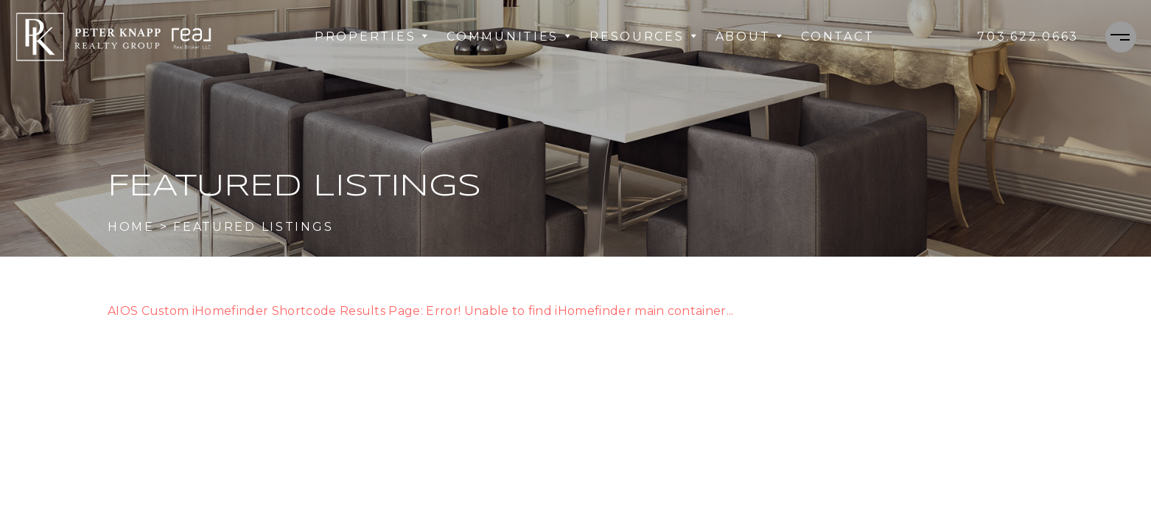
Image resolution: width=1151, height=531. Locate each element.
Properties (372, 37)
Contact (837, 37)
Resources (643, 37)
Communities (509, 37)
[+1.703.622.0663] (1028, 37)
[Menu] (1120, 36)
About (750, 37)
